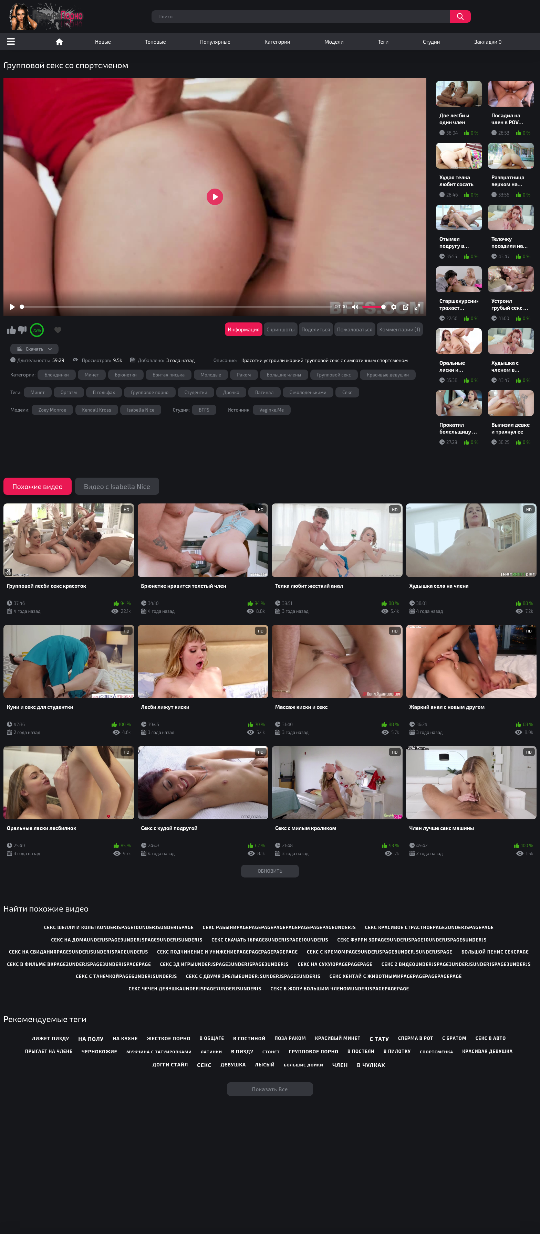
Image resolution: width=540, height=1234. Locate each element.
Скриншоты (281, 329)
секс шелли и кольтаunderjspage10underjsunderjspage (119, 927)
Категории (277, 42)
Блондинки (56, 374)
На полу (91, 1038)
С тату (379, 1038)
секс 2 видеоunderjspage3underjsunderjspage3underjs (456, 964)
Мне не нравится (22, 330)
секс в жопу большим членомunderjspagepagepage (339, 988)
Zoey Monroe (52, 410)
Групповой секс (334, 374)
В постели (360, 1051)
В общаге (211, 1038)
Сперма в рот (415, 1038)
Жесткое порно (169, 1038)
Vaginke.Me (272, 410)
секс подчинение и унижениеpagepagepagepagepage (227, 952)
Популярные (215, 42)
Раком (244, 374)
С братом (454, 1038)
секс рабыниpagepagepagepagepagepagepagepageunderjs (279, 927)
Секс (347, 392)
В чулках (371, 1065)
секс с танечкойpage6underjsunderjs (126, 976)
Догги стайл (170, 1064)
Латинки (211, 1051)
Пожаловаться (355, 329)
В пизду (242, 1051)
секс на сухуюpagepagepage (335, 964)
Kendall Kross (97, 410)
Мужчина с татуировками (159, 1051)
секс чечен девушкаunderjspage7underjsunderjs (195, 988)
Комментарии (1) (400, 329)
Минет (92, 374)
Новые (103, 42)
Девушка (233, 1064)
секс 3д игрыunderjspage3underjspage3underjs (224, 964)
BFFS (204, 410)
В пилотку (397, 1051)
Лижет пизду (50, 1038)
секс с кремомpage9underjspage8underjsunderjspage (380, 952)
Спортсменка (436, 1051)
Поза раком (290, 1038)
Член (340, 1065)
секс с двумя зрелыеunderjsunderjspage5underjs (253, 976)
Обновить (270, 871)
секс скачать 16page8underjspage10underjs (269, 940)
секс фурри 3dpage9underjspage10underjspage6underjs (412, 940)
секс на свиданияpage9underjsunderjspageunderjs (78, 952)
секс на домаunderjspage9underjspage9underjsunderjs (126, 940)
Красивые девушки (388, 374)
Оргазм (69, 392)
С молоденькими (308, 392)
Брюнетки (126, 374)
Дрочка (231, 392)
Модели (334, 42)
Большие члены (284, 374)
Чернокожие (99, 1051)
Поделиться (316, 329)
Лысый (264, 1064)
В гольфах (104, 392)
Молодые (211, 374)
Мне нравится (11, 330)
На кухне (125, 1038)
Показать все (270, 1089)
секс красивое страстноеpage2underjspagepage (429, 927)
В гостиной (249, 1038)
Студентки (196, 392)
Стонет (271, 1051)
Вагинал (264, 392)
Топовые (155, 42)
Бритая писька (169, 374)
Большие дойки (303, 1064)
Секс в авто (491, 1038)
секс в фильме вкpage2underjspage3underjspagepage (79, 964)
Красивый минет (338, 1038)
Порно (59, 41)
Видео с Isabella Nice (117, 486)
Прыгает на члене (49, 1051)
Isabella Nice (140, 410)
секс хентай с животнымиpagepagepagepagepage (396, 976)
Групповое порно (149, 392)
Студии (431, 42)
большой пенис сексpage (495, 952)
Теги (383, 42)
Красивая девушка (487, 1051)
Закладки (487, 42)
